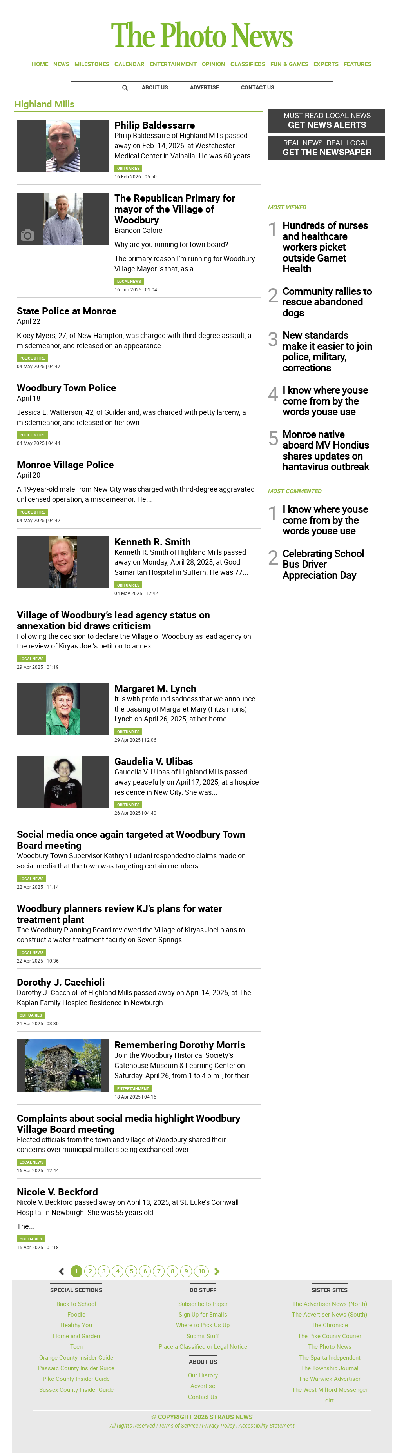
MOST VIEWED (287, 207)
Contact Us (257, 87)
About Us (155, 87)
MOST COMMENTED (294, 491)
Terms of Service (178, 1425)
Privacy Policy (218, 1425)
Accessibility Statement (267, 1425)
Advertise (204, 87)
